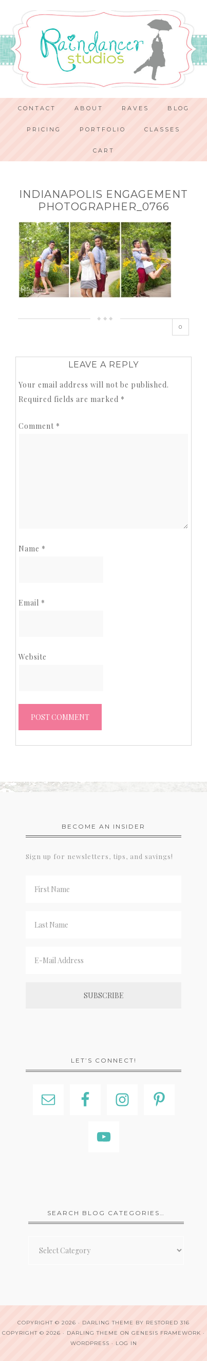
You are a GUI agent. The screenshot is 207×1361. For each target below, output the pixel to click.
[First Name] (103, 889)
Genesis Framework (166, 1333)
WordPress (89, 1343)
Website (32, 657)
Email (31, 603)
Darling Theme (92, 1333)
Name (32, 548)
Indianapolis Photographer (103, 49)
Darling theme (108, 1322)
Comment (39, 426)
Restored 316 (168, 1322)
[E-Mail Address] (103, 960)
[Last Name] (103, 924)
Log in (126, 1343)
